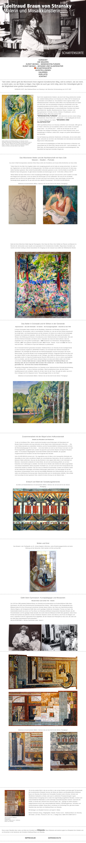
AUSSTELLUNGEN (43, 70)
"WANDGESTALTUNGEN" (47, 116)
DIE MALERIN (43, 62)
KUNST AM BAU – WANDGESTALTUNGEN (43, 64)
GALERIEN (43, 72)
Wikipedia (41, 830)
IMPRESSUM (30, 838)
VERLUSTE (43, 74)
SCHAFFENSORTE (44, 68)
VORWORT (43, 60)
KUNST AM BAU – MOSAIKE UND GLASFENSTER (43, 66)
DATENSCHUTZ (54, 838)
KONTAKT (43, 76)
